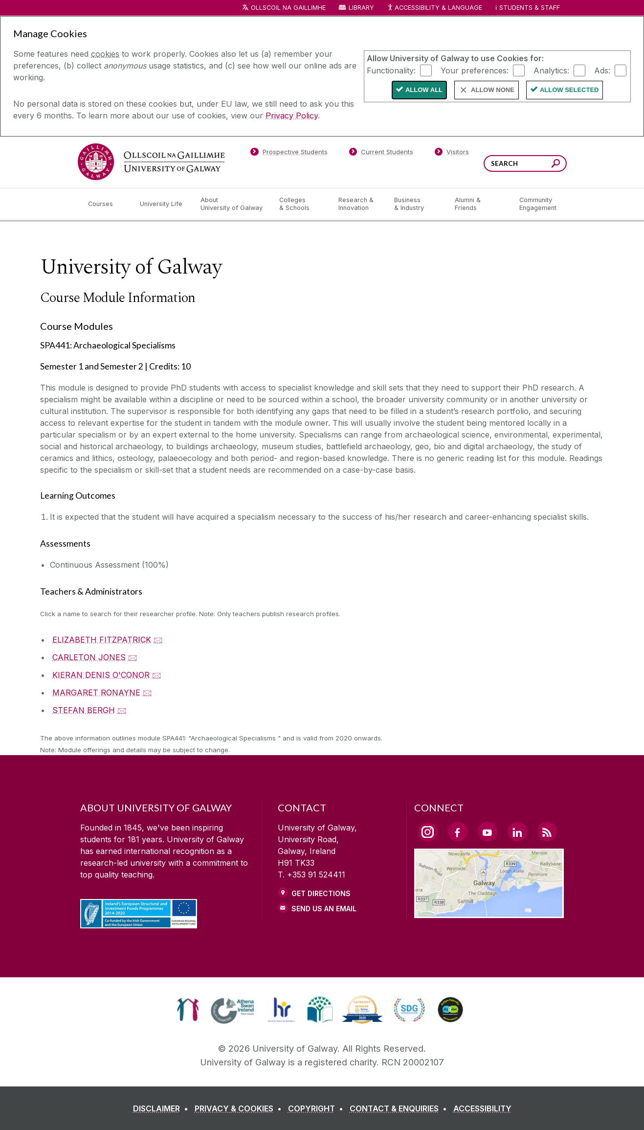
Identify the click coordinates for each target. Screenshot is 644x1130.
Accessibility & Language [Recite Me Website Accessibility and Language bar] (434, 8)
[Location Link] (489, 912)
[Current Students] (380, 154)
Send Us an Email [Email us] (323, 908)
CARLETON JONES (89, 657)
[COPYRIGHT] (317, 1108)
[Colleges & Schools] (300, 204)
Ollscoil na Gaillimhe (288, 7)
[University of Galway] (151, 161)
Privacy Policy (292, 115)
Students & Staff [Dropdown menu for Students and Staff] (529, 7)
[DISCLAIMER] (162, 1108)
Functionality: (391, 70)
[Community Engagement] (537, 204)
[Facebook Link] (457, 831)
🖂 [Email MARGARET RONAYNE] (147, 692)
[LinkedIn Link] (517, 831)
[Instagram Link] (428, 832)
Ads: (602, 70)
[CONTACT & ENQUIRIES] (400, 1108)
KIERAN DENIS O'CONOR (101, 675)
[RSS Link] (547, 831)
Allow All (424, 89)
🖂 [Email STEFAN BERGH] (122, 710)
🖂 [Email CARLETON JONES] (132, 657)
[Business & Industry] (416, 204)
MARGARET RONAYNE (96, 692)
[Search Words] (525, 163)
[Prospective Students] (289, 154)
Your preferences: (475, 70)
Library (361, 7)
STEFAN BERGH (83, 710)
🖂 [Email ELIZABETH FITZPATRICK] (158, 640)
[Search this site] (556, 164)
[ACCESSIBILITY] (482, 1108)
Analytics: (551, 70)
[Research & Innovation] (358, 204)
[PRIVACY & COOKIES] (240, 1108)
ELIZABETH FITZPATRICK (101, 640)
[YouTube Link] (487, 831)
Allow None (492, 89)
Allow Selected (569, 89)
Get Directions (321, 893)
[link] (188, 1009)
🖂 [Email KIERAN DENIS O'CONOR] (156, 675)
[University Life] (162, 204)
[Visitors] (451, 154)
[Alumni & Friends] (479, 204)
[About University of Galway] (232, 204)
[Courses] (106, 204)
